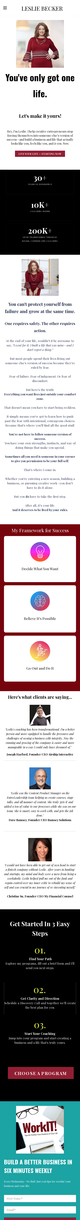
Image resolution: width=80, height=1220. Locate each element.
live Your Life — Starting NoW (40, 153)
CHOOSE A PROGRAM (41, 1073)
